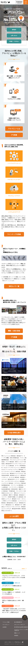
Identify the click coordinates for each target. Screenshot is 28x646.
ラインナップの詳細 (15, 234)
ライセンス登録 (6, 622)
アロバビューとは (15, 128)
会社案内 (4, 627)
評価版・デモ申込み (14, 41)
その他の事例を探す (15, 432)
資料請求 (16, 29)
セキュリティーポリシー (19, 624)
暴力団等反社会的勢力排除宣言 (21, 627)
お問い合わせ (15, 35)
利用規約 (16, 635)
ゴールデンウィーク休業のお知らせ (11, 585)
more (24, 568)
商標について (17, 633)
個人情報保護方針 (18, 622)
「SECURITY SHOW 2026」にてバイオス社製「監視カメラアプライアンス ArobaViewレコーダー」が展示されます (14, 610)
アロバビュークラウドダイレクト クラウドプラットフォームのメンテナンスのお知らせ (13, 577)
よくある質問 (16, 516)
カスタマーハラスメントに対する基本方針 (21, 630)
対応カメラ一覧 (16, 286)
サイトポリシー (6, 624)
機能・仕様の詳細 (15, 331)
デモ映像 (16, 135)
